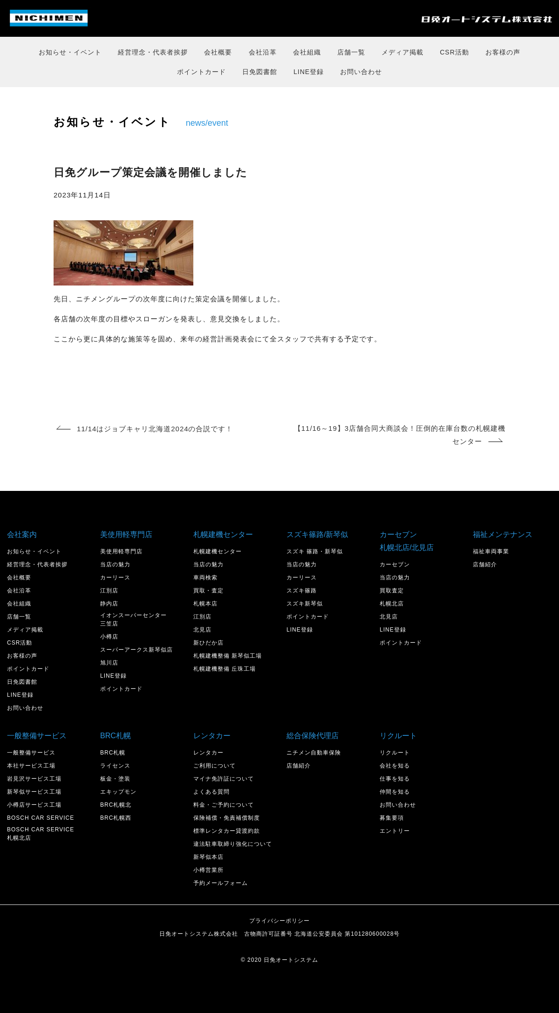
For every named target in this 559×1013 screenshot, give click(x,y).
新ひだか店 (208, 642)
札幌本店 (205, 603)
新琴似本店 (208, 857)
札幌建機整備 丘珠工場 (224, 669)
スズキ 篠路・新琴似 (314, 551)
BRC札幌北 (115, 805)
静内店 (109, 603)
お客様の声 (502, 52)
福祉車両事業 (491, 551)
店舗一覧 (351, 52)
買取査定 (392, 590)
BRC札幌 (112, 752)
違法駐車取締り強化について (232, 844)
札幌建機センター (217, 551)
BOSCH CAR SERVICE (40, 818)
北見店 (202, 629)
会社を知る (395, 765)
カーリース (115, 577)
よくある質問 (211, 792)
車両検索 (205, 577)
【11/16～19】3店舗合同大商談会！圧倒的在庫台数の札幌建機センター (399, 435)
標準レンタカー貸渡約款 (226, 831)
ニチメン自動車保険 (313, 752)
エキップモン (118, 792)
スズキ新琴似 (304, 603)
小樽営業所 (208, 870)
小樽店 (109, 636)
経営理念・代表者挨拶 (153, 52)
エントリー (395, 831)
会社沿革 (263, 52)
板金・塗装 (115, 778)
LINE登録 (308, 71)
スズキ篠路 (301, 590)
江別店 (109, 590)
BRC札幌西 (115, 818)
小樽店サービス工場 (34, 805)
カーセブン (395, 564)
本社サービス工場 (31, 765)
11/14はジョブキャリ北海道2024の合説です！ (144, 429)
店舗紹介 (485, 564)
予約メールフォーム (220, 883)
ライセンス (115, 765)
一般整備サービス (31, 752)
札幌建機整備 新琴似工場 (227, 656)
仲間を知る (395, 792)
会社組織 (307, 52)
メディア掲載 (402, 52)
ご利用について (214, 765)
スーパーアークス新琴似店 (136, 649)
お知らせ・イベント (70, 52)
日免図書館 (259, 71)
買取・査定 (208, 590)
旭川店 (109, 662)
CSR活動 (454, 52)
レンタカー (208, 752)
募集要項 (392, 818)
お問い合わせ (361, 71)
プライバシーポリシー (279, 921)
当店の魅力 (115, 564)
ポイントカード (201, 71)
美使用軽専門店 (121, 551)
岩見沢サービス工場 (34, 778)
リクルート (395, 752)
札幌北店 (392, 603)
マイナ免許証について (223, 778)
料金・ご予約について (223, 805)
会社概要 (218, 52)
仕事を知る (395, 778)
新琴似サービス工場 (34, 792)
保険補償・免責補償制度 (226, 818)
